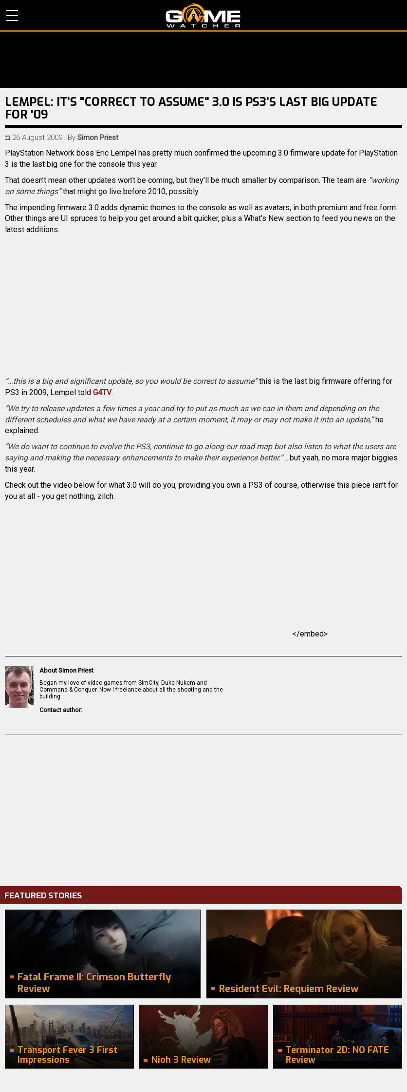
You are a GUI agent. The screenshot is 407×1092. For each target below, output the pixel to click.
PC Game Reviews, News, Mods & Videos (203, 15)
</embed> (203, 633)
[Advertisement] (203, 808)
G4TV (102, 392)
